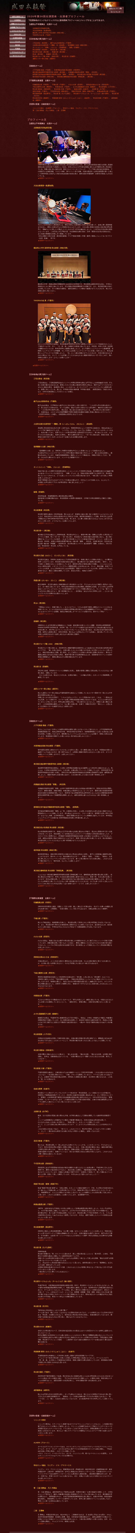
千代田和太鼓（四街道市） (59, 91)
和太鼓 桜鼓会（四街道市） (42, 89)
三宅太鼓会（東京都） (40, 43)
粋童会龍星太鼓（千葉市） (106, 91)
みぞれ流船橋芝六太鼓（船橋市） (85, 87)
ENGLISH (17, 34)
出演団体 (17, 20)
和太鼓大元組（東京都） (41, 52)
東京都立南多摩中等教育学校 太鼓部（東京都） (49, 72)
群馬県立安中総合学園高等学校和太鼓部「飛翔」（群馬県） (54, 74)
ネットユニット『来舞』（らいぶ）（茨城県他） (50, 47)
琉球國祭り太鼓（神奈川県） (78, 45)
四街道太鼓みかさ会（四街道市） (98, 85)
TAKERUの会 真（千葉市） (42, 35)
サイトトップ (17, 56)
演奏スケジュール (17, 24)
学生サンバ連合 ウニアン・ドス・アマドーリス (80, 108)
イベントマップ (17, 31)
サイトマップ (115, 12)
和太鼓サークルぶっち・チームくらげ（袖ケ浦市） (91, 93)
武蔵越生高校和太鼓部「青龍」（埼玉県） (83, 72)
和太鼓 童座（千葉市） (101, 98)
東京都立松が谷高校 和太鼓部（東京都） (91, 74)
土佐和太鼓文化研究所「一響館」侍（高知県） (49, 45)
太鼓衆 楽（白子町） (99, 89)
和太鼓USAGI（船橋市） (41, 98)
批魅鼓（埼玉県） (52, 54)
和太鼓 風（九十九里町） (62, 93)
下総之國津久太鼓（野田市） (43, 87)
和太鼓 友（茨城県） (69, 56)
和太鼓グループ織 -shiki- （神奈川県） (46, 56)
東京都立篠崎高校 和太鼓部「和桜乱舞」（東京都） (75, 77)
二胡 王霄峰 (61, 110)
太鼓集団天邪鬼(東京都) (41, 28)
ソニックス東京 (38, 108)
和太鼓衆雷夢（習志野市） (42, 93)
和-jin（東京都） (38, 54)
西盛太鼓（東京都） (59, 52)
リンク (17, 42)
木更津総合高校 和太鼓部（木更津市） (67, 70)
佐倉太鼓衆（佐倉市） (82, 89)
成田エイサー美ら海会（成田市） (44, 59)
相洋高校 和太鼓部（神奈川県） (44, 77)
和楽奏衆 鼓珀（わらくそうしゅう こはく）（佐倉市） (71, 98)
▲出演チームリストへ (46, 178)
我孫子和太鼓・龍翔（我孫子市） (83, 91)
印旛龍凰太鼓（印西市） (41, 85)
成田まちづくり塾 (115, 8)
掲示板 (17, 45)
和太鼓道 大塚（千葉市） (63, 89)
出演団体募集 (17, 38)
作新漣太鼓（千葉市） (63, 87)
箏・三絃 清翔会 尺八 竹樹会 (43, 110)
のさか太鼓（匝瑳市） (76, 85)
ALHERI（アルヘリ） (53, 108)
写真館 (17, 49)
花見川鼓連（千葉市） (40, 91)
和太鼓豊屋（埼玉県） (40, 50)
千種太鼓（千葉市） (59, 85)
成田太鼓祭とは (17, 17)
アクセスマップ (17, 52)
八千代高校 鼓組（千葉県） (42, 70)
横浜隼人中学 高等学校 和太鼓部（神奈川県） (49, 33)
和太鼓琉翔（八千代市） (107, 87)
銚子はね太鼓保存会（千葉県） (61, 43)
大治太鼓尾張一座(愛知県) (42, 30)
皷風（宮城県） (74, 47)
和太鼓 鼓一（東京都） (58, 50)
